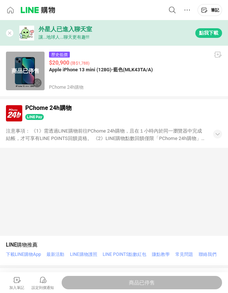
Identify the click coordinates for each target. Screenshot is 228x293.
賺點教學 (161, 254)
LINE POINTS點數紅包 (125, 254)
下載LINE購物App (23, 254)
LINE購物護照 (83, 254)
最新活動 (55, 254)
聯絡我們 (207, 254)
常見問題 (184, 254)
